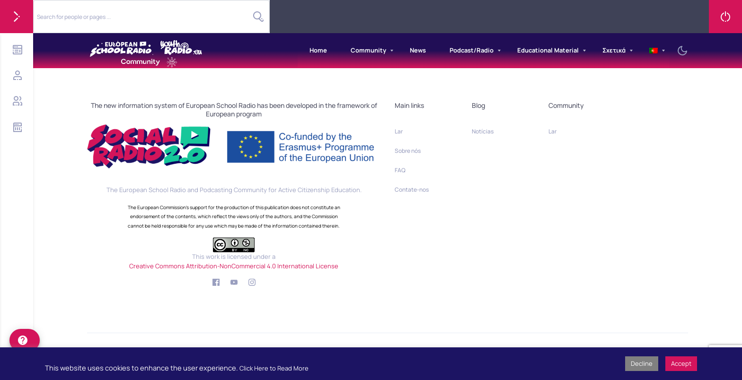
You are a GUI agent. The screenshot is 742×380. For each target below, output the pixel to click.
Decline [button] (642, 363)
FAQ (400, 170)
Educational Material (548, 50)
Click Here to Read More (274, 368)
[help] (24, 340)
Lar (399, 131)
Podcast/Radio (472, 50)
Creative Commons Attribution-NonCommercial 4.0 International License (233, 266)
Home (318, 50)
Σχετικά (614, 50)
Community (368, 50)
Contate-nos (412, 190)
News (418, 50)
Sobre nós (408, 151)
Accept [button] (681, 363)
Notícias (483, 131)
